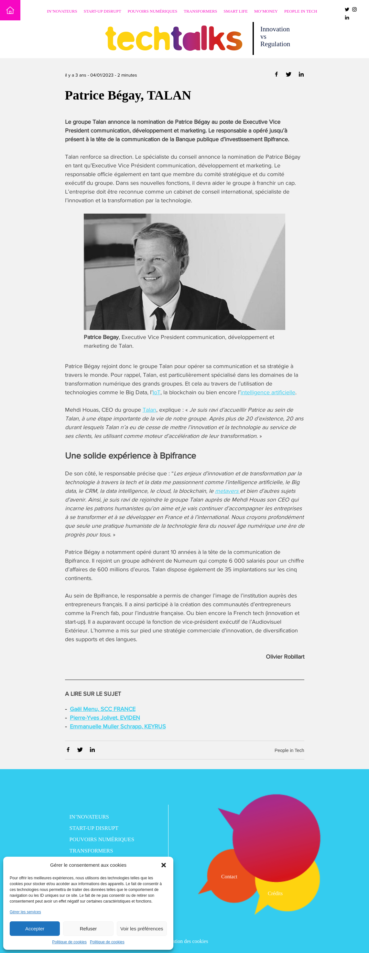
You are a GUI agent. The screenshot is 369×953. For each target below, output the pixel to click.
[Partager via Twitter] (289, 75)
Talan (149, 410)
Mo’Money (266, 11)
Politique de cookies (69, 942)
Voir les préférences (141, 928)
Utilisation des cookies (184, 941)
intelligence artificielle (268, 392)
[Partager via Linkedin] (301, 75)
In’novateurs (62, 11)
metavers (227, 491)
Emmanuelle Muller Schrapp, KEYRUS (118, 726)
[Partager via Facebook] (277, 75)
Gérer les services (25, 912)
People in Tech (300, 11)
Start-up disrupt (102, 11)
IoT (156, 392)
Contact (229, 876)
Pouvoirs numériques (153, 11)
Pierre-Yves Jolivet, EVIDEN (105, 718)
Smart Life (236, 11)
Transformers (200, 11)
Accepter (34, 928)
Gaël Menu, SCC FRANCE (103, 709)
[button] (163, 865)
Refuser (88, 928)
